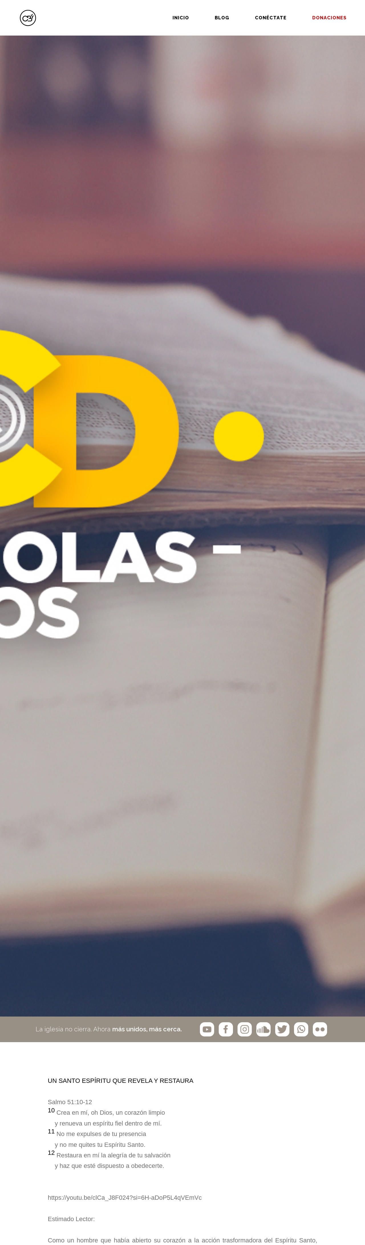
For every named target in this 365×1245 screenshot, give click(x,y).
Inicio (163, 10)
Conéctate (253, 10)
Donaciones (312, 10)
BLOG (204, 10)
